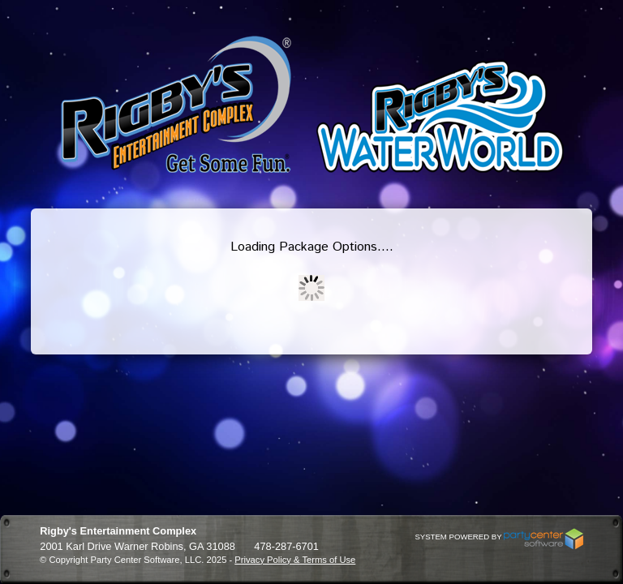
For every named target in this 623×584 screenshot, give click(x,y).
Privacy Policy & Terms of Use (294, 560)
